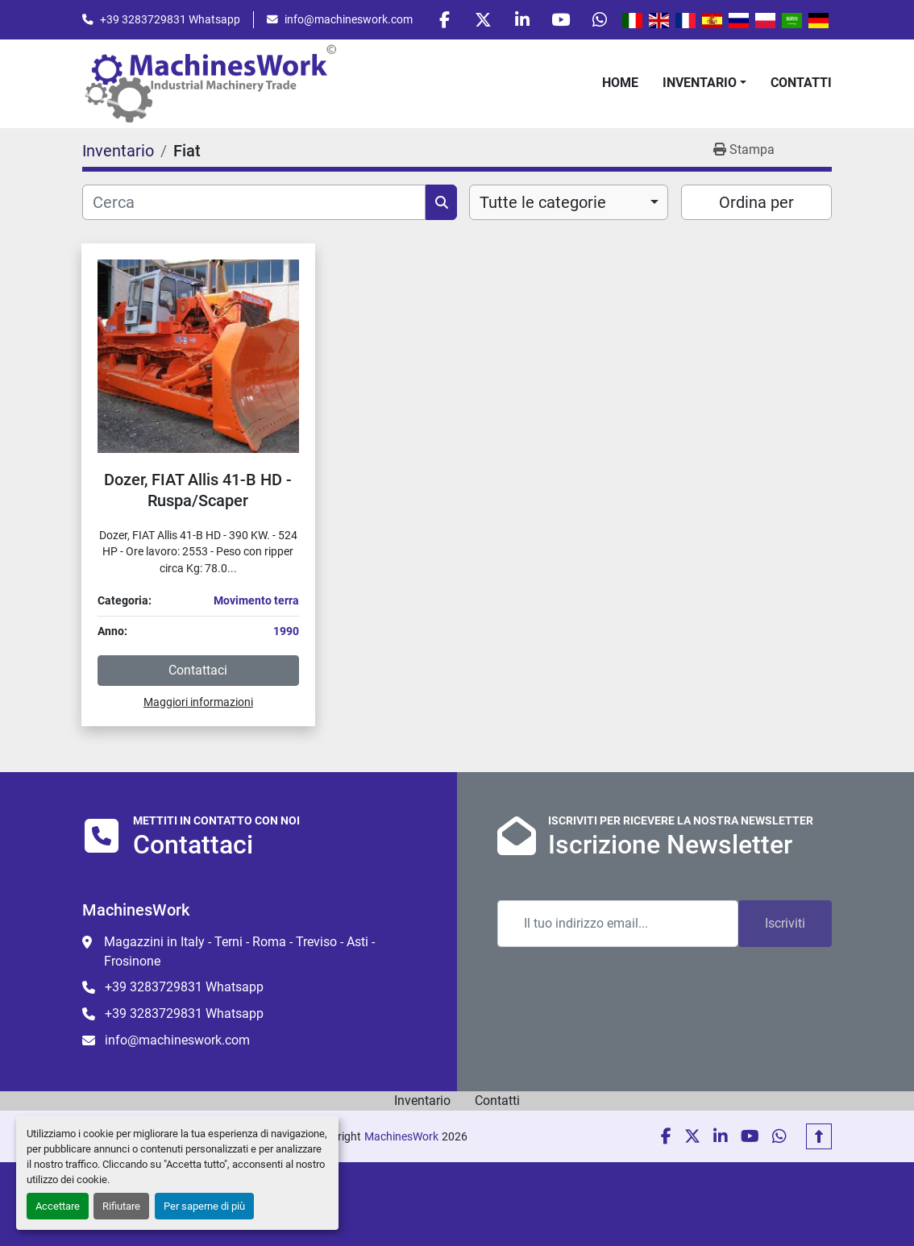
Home (620, 85)
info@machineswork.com (349, 20)
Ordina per (756, 204)
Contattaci (197, 672)
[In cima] (819, 1136)
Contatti (801, 85)
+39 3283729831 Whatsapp (170, 20)
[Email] (617, 923)
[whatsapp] (598, 21)
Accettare (57, 1206)
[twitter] (475, 21)
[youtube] (557, 21)
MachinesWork (401, 1136)
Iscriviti (785, 923)
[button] (704, 85)
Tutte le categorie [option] (543, 204)
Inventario (700, 85)
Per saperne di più (204, 1206)
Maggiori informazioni (198, 704)
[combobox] (568, 204)
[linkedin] (516, 21)
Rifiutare (121, 1206)
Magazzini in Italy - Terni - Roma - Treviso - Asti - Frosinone (239, 951)
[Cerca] (254, 204)
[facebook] (433, 21)
